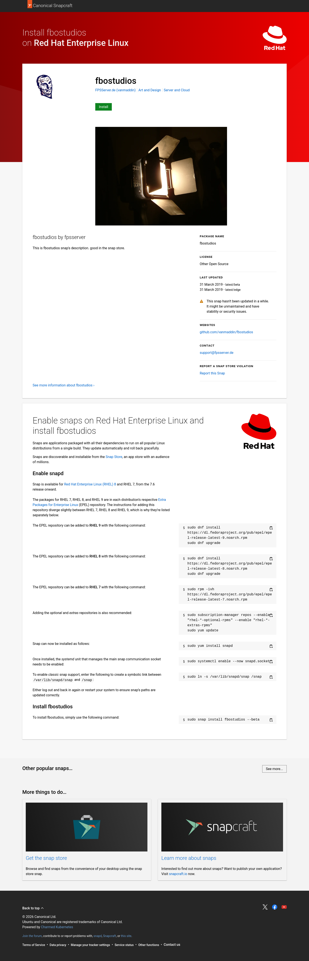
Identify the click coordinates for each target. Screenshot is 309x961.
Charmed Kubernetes (57, 927)
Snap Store (114, 457)
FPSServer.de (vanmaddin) (115, 90)
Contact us (172, 945)
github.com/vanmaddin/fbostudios (226, 332)
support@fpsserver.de (216, 353)
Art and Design (149, 90)
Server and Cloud (177, 90)
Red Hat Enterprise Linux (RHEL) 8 (90, 484)
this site (126, 935)
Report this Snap (212, 373)
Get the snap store (46, 858)
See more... (274, 769)
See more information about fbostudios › (63, 385)
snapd (98, 935)
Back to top (33, 908)
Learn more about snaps (188, 858)
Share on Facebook (274, 907)
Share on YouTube (284, 907)
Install (103, 107)
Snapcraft (109, 935)
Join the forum (32, 935)
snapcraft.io (178, 874)
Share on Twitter (265, 907)
